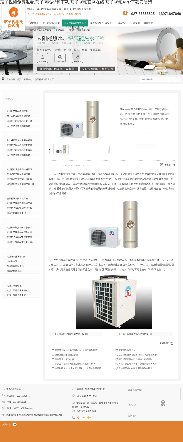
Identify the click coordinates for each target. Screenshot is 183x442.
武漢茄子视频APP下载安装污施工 (23, 232)
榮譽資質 (60, 30)
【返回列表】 (164, 343)
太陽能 (11, 105)
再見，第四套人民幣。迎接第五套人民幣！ (139, 364)
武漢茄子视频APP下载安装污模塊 (23, 227)
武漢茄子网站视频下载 (17, 111)
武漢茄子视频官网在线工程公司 (73, 334)
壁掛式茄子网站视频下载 (18, 174)
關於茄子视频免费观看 (40, 30)
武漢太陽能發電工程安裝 (18, 290)
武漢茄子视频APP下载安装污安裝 (23, 237)
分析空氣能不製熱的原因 (66, 355)
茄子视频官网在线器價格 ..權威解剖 (135, 359)
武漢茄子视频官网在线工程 (19, 208)
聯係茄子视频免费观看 (79, 30)
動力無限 (91, 411)
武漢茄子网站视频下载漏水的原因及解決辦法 (76, 350)
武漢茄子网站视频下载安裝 (19, 121)
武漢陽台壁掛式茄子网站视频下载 (23, 179)
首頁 (19, 79)
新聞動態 (148, 23)
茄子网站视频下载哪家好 (18, 116)
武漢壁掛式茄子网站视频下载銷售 (23, 169)
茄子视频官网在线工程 (75, 23)
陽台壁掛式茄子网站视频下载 (21, 163)
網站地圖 (81, 396)
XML (95, 396)
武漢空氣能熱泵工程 (16, 213)
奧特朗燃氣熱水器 (15, 266)
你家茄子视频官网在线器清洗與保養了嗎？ (75, 364)
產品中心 (122, 23)
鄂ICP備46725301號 (95, 389)
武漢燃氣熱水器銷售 (16, 256)
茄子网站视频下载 (51, 23)
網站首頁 (34, 23)
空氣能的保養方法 (127, 350)
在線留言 (146, 146)
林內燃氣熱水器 (14, 271)
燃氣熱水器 (13, 250)
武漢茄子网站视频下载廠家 (19, 150)
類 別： (125, 133)
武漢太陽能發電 (14, 285)
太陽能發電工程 (16, 279)
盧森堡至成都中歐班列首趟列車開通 (136, 368)
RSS (89, 396)
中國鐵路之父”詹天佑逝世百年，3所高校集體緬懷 (78, 368)
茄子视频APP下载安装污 (102, 23)
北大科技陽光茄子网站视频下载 (21, 140)
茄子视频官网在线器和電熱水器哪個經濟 (138, 355)
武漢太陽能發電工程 (16, 295)
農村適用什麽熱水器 (64, 359)
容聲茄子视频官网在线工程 (139, 334)
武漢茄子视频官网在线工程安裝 (21, 203)
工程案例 (135, 23)
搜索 (175, 79)
